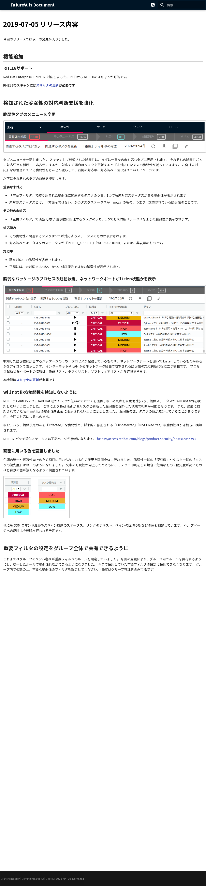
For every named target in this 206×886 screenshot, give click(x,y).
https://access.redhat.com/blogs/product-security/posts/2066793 (146, 438)
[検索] (181, 5)
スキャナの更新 (47, 85)
